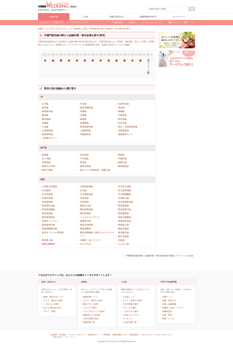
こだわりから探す (51, 304)
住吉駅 (132, 54)
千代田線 (84, 158)
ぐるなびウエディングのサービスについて (156, 335)
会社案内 (53, 335)
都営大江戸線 (48, 166)
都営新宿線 (123, 166)
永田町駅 (69, 54)
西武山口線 (85, 205)
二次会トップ (129, 297)
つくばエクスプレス (89, 217)
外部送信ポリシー (94, 335)
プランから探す (130, 308)
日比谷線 (84, 155)
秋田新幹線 (47, 134)
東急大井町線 (86, 225)
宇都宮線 (122, 115)
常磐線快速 (85, 134)
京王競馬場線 (124, 190)
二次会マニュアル (131, 315)
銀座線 (45, 155)
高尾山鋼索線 (124, 217)
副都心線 (122, 162)
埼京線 (121, 107)
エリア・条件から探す (53, 300)
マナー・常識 (49, 311)
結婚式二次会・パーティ (173, 308)
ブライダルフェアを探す (94, 311)
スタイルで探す (90, 308)
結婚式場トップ (90, 297)
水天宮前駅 (116, 54)
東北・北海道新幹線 (127, 126)
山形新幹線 (47, 130)
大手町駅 (100, 54)
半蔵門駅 (77, 54)
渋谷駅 (45, 54)
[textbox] (168, 9)
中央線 (83, 104)
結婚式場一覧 (89, 322)
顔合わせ (172, 300)
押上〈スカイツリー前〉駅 (148, 61)
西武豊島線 (123, 213)
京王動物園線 (124, 194)
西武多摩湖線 (86, 209)
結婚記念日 (167, 311)
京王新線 (46, 190)
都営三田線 (47, 170)
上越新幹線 (85, 130)
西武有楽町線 (48, 217)
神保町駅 (92, 54)
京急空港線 (47, 198)
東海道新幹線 (86, 126)
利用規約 (63, 335)
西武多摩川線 (124, 209)
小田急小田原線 (49, 186)
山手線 (45, 104)
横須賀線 (46, 119)
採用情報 (106, 335)
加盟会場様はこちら (119, 335)
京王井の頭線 (124, 186)
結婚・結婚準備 (169, 304)
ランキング (128, 318)
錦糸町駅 (140, 54)
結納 (164, 300)
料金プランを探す (91, 304)
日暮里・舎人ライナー (91, 240)
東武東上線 (47, 240)
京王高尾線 (47, 194)
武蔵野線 (84, 123)
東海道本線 (47, 111)
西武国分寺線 (48, 205)
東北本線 (122, 119)
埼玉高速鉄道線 (125, 202)
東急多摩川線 (48, 225)
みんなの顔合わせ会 (52, 308)
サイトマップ (70, 337)
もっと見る (193, 22)
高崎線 (45, 123)
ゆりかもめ (85, 244)
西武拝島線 (85, 213)
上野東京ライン (49, 138)
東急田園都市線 (49, 228)
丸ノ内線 (46, 158)
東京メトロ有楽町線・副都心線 (95, 170)
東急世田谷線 (124, 221)
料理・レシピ (168, 318)
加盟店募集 (134, 335)
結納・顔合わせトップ (53, 297)
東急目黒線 (123, 228)
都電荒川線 (85, 221)
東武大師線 (123, 236)
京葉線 (83, 115)
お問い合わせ (58, 337)
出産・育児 (167, 315)
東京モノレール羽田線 (53, 232)
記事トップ (167, 297)
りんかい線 (123, 244)
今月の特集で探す (91, 318)
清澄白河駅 (124, 54)
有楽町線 (46, 162)
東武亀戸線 (123, 232)
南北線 (83, 162)
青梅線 (121, 111)
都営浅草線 (85, 166)
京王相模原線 (86, 194)
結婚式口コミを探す (92, 315)
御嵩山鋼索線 (48, 244)
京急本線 (84, 198)
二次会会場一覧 (130, 322)
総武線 (45, 107)
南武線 (83, 119)
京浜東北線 (123, 104)
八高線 (45, 126)
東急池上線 (123, 225)
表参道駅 (53, 54)
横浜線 (45, 115)
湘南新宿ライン (125, 134)
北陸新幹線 (123, 130)
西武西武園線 (48, 209)
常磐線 (83, 111)
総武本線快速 (86, 107)
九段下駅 (85, 54)
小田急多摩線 (86, 186)
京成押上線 (123, 198)
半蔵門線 (122, 158)
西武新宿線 (123, 205)
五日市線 (122, 123)
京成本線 (84, 202)
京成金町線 (47, 202)
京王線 (83, 190)
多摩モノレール (49, 221)
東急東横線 (85, 228)
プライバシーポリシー (77, 335)
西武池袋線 (47, 213)
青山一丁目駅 (61, 54)
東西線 (121, 155)
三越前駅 (108, 54)
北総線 (121, 240)
